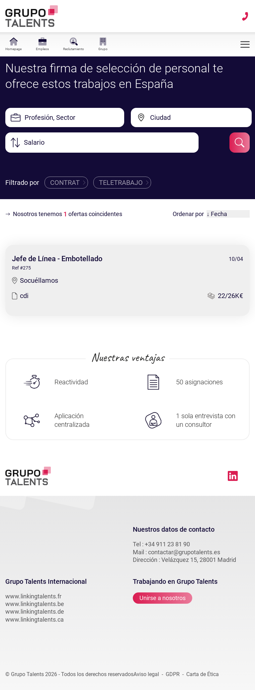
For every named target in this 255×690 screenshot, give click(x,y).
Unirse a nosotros (162, 597)
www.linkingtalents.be (34, 603)
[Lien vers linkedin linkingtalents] (233, 476)
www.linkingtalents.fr (33, 596)
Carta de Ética (202, 674)
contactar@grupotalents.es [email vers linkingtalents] (184, 552)
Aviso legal (146, 674)
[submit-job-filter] (239, 142)
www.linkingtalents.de (34, 611)
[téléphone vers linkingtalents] (245, 16)
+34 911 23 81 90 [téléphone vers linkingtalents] (167, 544)
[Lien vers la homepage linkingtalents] (31, 16)
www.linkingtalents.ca (34, 619)
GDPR (173, 674)
